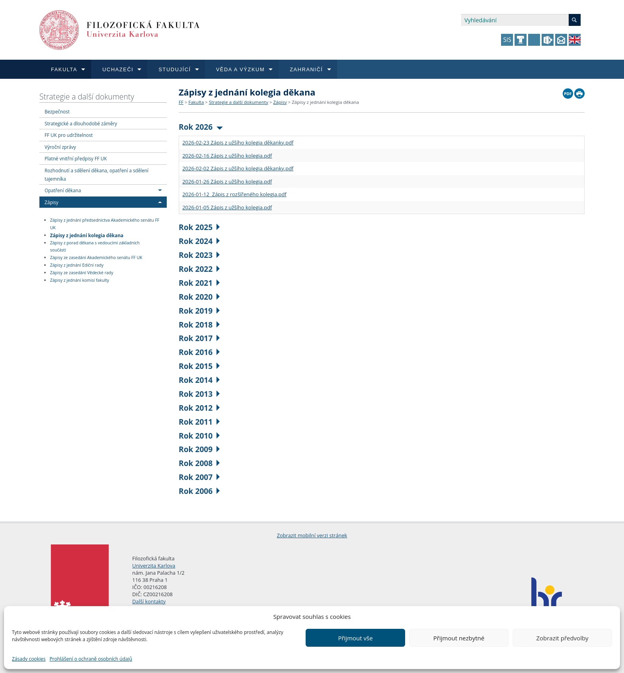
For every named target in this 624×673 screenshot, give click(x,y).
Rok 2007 (199, 477)
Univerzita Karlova (153, 565)
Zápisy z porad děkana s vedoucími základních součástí (95, 246)
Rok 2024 (199, 241)
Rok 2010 (199, 435)
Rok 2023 (199, 255)
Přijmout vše (355, 638)
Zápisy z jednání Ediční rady (76, 265)
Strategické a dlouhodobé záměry (81, 123)
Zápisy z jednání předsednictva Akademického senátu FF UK (105, 223)
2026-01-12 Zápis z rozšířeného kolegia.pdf (234, 194)
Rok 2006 (199, 491)
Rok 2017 (199, 338)
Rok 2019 (199, 310)
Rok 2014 (199, 380)
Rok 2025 (199, 227)
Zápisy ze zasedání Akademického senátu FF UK (96, 257)
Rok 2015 (199, 366)
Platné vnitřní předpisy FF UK (76, 158)
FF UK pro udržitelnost (69, 135)
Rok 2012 (199, 407)
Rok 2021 (199, 282)
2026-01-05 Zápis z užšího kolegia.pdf (227, 207)
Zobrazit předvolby (562, 638)
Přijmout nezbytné (458, 638)
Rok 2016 (199, 352)
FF (181, 102)
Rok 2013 (199, 393)
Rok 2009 (199, 449)
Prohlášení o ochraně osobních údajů (90, 658)
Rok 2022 (199, 268)
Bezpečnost (57, 111)
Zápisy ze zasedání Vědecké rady (81, 272)
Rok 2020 (199, 296)
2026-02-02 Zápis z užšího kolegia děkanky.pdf (237, 168)
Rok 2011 (199, 421)
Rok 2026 (201, 126)
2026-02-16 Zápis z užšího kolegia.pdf (227, 155)
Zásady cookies (28, 658)
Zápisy (51, 202)
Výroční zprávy (60, 147)
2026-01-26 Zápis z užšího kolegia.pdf (227, 181)
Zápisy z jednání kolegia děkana (86, 235)
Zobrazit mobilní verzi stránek (312, 535)
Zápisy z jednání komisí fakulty (79, 280)
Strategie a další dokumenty (86, 96)
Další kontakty (149, 601)
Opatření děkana (63, 190)
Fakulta (196, 102)
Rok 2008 (199, 463)
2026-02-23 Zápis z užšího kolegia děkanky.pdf (237, 142)
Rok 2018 (199, 324)
